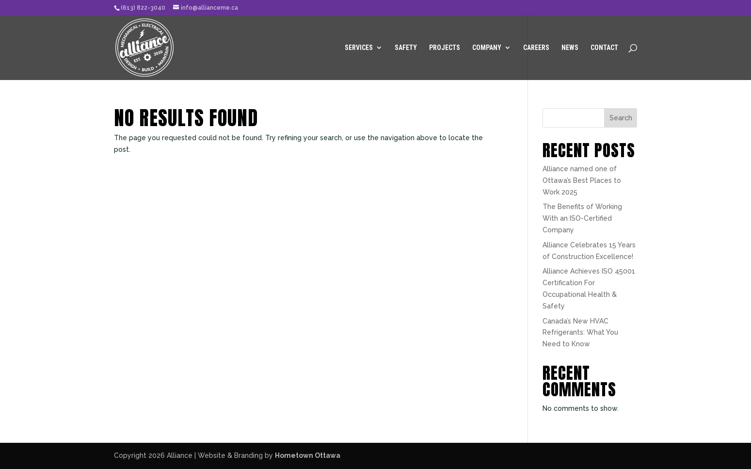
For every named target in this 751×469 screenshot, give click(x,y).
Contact (604, 47)
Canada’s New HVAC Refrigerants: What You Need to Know (580, 332)
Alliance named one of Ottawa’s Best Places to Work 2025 (582, 180)
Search (620, 118)
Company (486, 47)
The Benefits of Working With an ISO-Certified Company (582, 218)
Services (359, 47)
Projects (444, 47)
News (569, 47)
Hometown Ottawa (307, 455)
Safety (406, 47)
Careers (536, 47)
